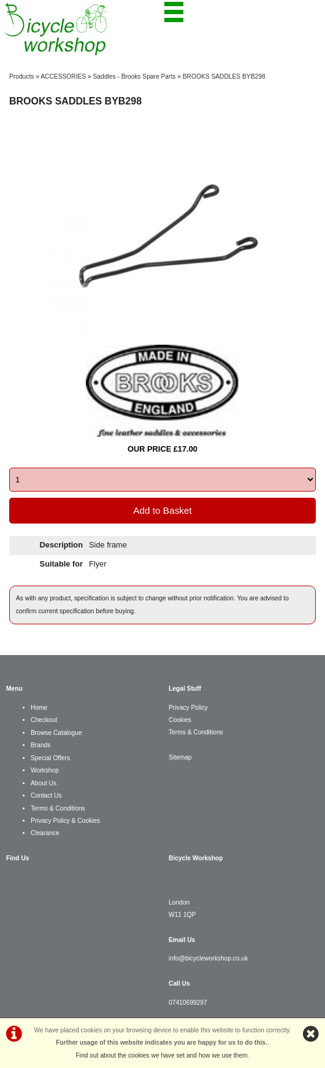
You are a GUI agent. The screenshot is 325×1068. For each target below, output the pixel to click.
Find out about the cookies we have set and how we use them (162, 1055)
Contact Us (46, 795)
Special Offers (50, 758)
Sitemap (180, 757)
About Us (43, 783)
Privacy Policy (188, 707)
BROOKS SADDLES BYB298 (224, 76)
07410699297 (188, 1002)
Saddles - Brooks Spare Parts (134, 76)
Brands (40, 745)
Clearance (45, 833)
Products (21, 76)
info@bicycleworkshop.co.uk (208, 958)
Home (39, 707)
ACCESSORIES (63, 76)
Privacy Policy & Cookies (65, 820)
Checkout (44, 720)
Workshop (45, 770)
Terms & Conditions (58, 808)
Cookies (180, 720)
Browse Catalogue (56, 732)
